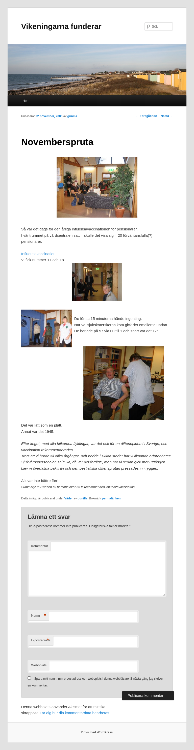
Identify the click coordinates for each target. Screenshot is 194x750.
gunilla (72, 116)
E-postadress (41, 640)
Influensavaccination (38, 254)
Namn (38, 615)
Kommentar (39, 546)
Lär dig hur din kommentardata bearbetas (74, 713)
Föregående (146, 116)
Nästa (167, 116)
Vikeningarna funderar (61, 26)
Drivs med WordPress (97, 732)
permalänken (111, 498)
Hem (25, 101)
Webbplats (38, 665)
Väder (68, 498)
